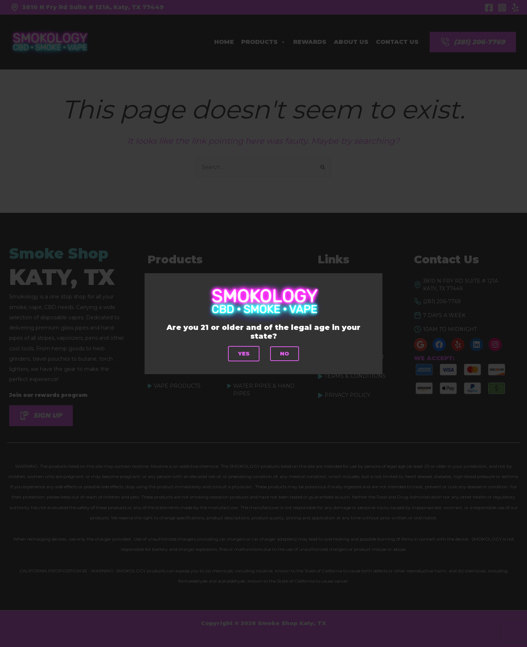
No (284, 353)
